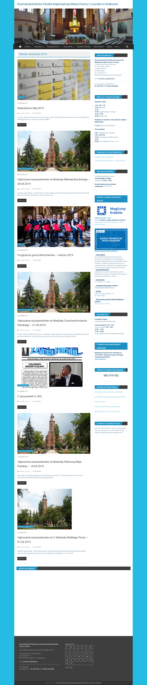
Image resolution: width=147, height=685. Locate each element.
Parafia (27, 47)
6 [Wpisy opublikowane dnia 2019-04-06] (86, 650)
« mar (67, 667)
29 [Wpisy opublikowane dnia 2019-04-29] (67, 663)
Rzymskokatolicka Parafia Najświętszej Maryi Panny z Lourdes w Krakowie (67, 4)
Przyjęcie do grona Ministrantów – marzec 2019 (45, 255)
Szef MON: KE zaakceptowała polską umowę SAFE (110, 397)
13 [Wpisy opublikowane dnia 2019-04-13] (87, 653)
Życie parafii (67, 47)
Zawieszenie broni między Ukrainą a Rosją (107, 406)
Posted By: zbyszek (24, 113)
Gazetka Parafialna (84, 47)
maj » (71, 667)
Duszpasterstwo (53, 47)
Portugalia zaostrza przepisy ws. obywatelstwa (109, 392)
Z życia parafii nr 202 (29, 396)
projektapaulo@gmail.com (106, 293)
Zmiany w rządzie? (100, 402)
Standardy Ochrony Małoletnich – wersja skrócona (110, 160)
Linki (116, 47)
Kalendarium (21, 97)
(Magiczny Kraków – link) (103, 218)
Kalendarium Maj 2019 (30, 108)
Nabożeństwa (99, 47)
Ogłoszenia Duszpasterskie (25, 168)
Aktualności (38, 47)
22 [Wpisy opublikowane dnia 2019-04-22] (67, 660)
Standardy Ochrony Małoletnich (104, 157)
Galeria (109, 47)
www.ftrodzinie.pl (100, 359)
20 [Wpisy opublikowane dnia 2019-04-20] (87, 657)
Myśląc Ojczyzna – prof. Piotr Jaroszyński (107, 411)
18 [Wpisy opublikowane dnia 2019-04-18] (79, 657)
